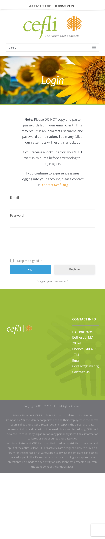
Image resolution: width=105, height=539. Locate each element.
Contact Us (81, 372)
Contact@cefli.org (85, 366)
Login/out (34, 5)
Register (46, 5)
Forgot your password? (52, 281)
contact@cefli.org (64, 5)
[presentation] (53, 244)
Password (17, 215)
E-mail (14, 197)
